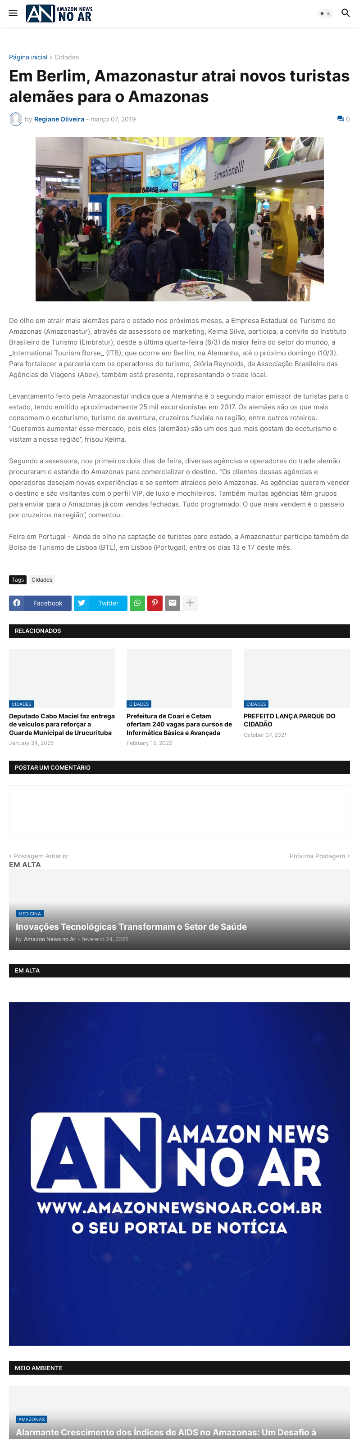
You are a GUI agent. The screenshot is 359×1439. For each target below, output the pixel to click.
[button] (12, 13)
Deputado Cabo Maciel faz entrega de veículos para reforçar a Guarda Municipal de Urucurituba (62, 724)
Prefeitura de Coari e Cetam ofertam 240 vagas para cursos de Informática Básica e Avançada (179, 724)
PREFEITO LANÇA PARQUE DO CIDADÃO (290, 720)
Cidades (67, 57)
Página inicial (28, 57)
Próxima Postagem (317, 856)
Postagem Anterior (41, 856)
